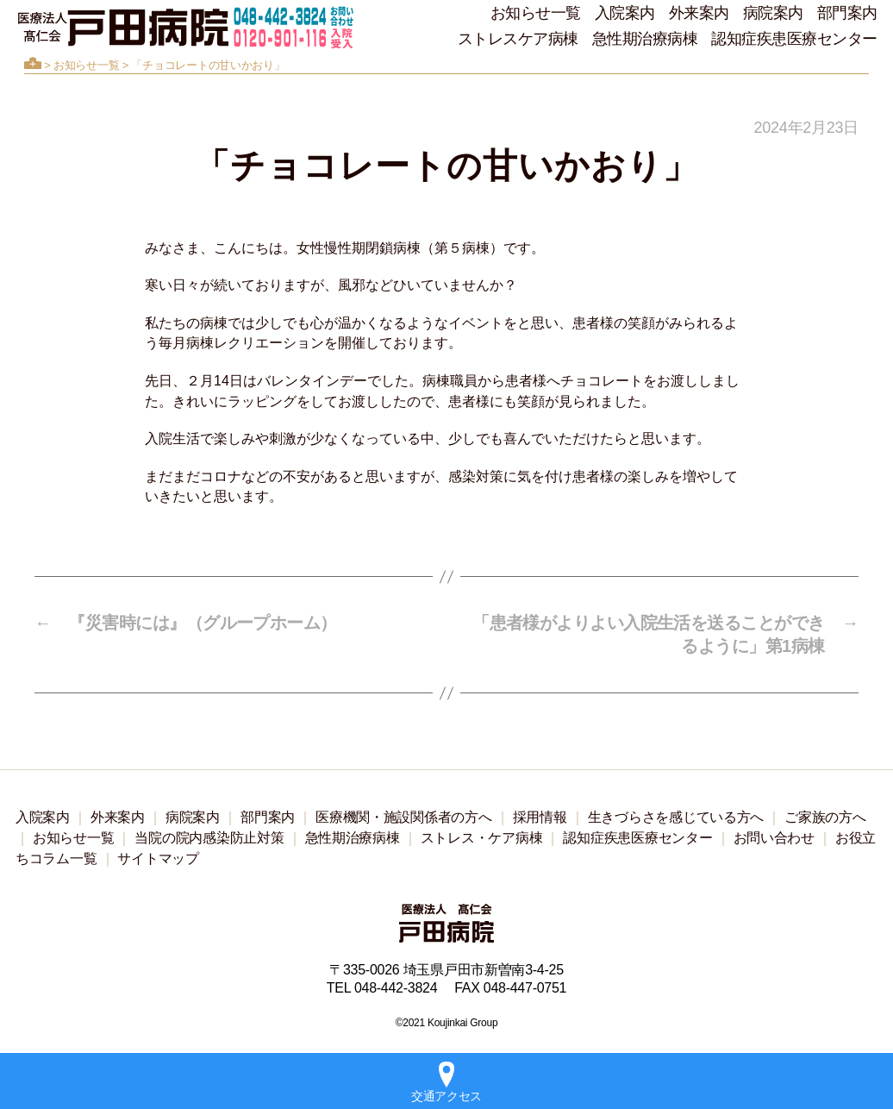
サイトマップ (157, 858)
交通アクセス (446, 1082)
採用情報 (540, 817)
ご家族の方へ (824, 817)
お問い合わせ (774, 837)
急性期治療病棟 (645, 38)
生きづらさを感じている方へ (676, 817)
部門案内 (847, 13)
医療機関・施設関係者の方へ (403, 817)
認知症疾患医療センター (794, 38)
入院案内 (625, 13)
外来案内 (699, 13)
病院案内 (773, 13)
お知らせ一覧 (535, 13)
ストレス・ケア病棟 (482, 837)
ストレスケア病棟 (518, 38)
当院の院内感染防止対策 (209, 837)
